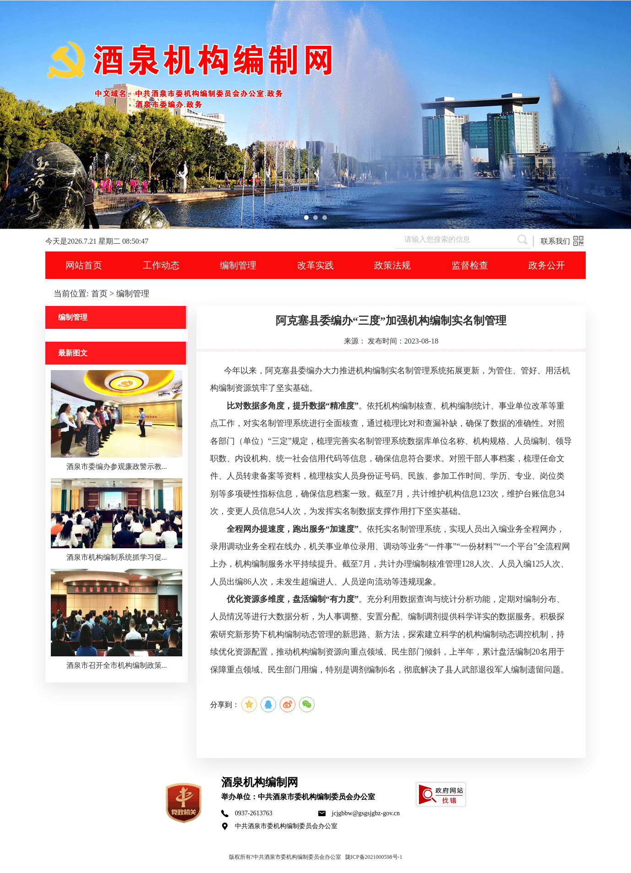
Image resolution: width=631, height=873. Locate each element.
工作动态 (161, 265)
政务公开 (546, 265)
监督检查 (469, 265)
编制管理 (238, 265)
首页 (99, 293)
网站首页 (83, 265)
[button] (306, 217)
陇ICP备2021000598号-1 (374, 857)
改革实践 (315, 265)
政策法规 (392, 265)
